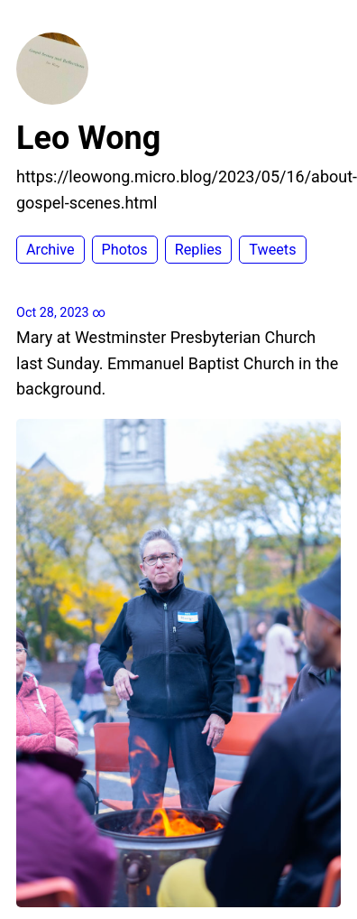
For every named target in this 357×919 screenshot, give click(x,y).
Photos (125, 249)
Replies (198, 249)
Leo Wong (88, 138)
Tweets (272, 249)
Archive (50, 249)
